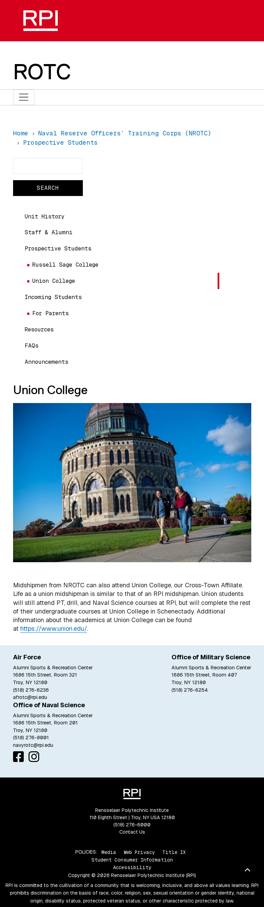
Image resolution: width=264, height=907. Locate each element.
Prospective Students (58, 248)
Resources (39, 329)
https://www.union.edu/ (53, 628)
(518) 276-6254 (190, 690)
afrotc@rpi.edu (30, 697)
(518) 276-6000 (132, 825)
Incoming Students (53, 297)
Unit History (45, 216)
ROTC (42, 72)
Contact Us (132, 832)
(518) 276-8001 (31, 737)
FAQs (31, 345)
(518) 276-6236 (31, 690)
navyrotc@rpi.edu (33, 745)
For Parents (50, 313)
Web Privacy (139, 852)
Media (108, 852)
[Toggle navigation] (24, 97)
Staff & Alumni (49, 232)
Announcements (46, 361)
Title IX (174, 852)
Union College (53, 281)
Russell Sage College (65, 264)
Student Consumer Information (132, 860)
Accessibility (132, 867)
